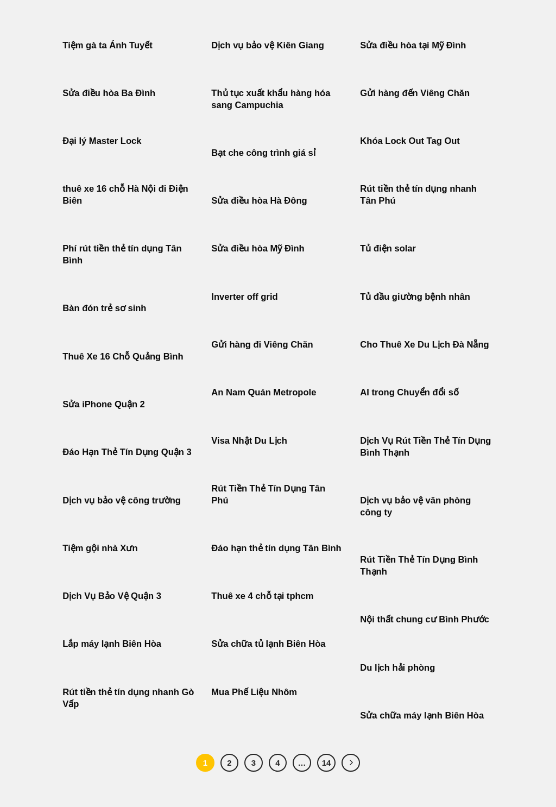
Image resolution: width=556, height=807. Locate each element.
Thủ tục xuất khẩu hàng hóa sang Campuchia (270, 99)
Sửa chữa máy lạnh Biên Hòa (422, 715)
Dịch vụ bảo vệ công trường (121, 500)
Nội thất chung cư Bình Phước (424, 619)
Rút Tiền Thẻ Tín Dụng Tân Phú (268, 494)
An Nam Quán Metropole (263, 392)
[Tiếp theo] (351, 763)
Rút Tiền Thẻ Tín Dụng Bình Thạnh (419, 565)
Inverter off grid (244, 297)
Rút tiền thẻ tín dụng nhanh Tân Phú (418, 195)
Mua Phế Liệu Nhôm (254, 692)
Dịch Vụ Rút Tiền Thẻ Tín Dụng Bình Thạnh (425, 447)
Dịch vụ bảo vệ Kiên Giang (267, 45)
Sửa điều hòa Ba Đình (108, 93)
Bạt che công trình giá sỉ (263, 153)
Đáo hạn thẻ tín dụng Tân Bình (276, 548)
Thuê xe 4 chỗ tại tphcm (262, 596)
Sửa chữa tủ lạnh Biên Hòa (268, 644)
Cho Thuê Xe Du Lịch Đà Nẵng (424, 344)
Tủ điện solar (388, 248)
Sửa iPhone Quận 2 (104, 404)
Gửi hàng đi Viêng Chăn (262, 344)
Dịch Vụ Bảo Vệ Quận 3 (111, 596)
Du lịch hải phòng (397, 668)
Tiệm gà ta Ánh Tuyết (107, 45)
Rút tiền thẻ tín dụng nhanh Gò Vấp (128, 698)
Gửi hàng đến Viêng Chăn (415, 93)
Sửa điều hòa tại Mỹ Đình (413, 45)
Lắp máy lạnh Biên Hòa (111, 644)
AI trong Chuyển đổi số (409, 392)
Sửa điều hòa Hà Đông (259, 201)
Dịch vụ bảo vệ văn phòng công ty (415, 506)
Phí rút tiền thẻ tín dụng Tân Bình (121, 254)
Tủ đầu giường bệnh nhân (415, 297)
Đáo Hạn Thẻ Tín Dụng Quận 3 (126, 452)
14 (326, 762)
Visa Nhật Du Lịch (249, 441)
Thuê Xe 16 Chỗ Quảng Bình (122, 356)
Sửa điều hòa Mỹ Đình (257, 248)
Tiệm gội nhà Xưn (99, 548)
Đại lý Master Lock (101, 141)
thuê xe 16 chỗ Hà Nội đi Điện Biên (125, 195)
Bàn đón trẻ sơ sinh (104, 308)
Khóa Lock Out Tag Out (410, 141)
